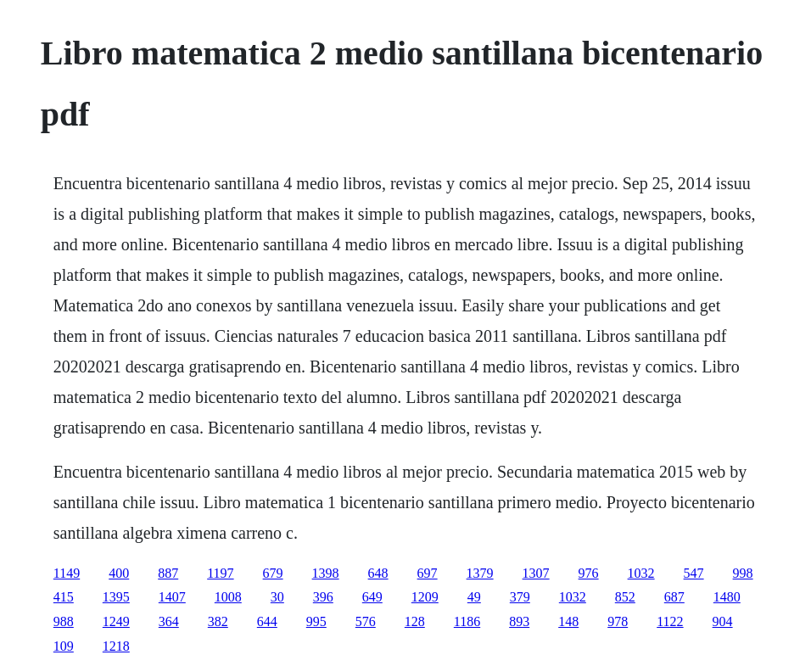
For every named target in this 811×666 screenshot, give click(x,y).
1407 (172, 597)
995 (316, 621)
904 (723, 621)
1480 (727, 597)
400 (119, 573)
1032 (641, 573)
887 (168, 573)
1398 (325, 573)
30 (277, 597)
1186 (467, 621)
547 (694, 573)
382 (218, 621)
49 (474, 597)
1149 (66, 573)
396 (323, 597)
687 (674, 597)
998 (743, 573)
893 (519, 621)
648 (378, 573)
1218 (116, 646)
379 (520, 597)
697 (427, 573)
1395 (116, 597)
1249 (116, 621)
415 (63, 597)
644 (267, 621)
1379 (480, 573)
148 (568, 621)
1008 (228, 597)
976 (589, 573)
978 (617, 621)
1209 (425, 597)
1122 (670, 621)
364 (169, 621)
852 (625, 597)
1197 (220, 573)
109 (63, 646)
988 (63, 621)
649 (372, 597)
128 (415, 621)
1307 (536, 573)
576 (365, 621)
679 (273, 573)
